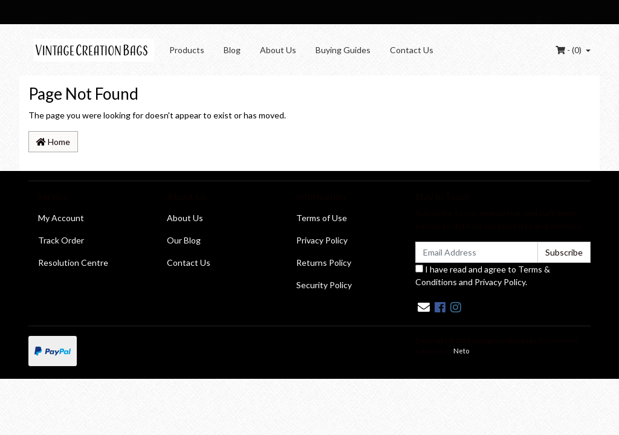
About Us (278, 50)
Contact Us (411, 50)
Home (53, 142)
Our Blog (184, 240)
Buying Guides (343, 50)
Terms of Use (321, 218)
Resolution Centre (73, 262)
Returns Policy (323, 262)
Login (474, 18)
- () (569, 50)
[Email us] (424, 307)
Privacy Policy (322, 240)
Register (510, 18)
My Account (61, 218)
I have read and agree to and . (482, 275)
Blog (232, 50)
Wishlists (437, 18)
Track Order (61, 240)
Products (186, 50)
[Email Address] (476, 252)
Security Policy (324, 285)
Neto (461, 351)
